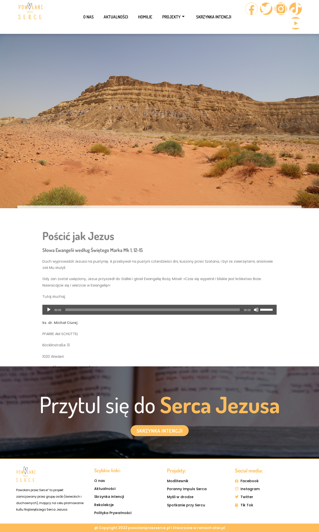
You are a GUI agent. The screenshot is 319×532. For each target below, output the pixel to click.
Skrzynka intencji (213, 16)
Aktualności (116, 16)
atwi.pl (218, 527)
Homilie (145, 16)
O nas (88, 16)
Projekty (173, 16)
